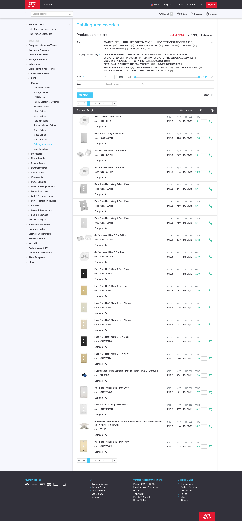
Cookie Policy (97, 490)
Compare (85, 110)
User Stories (185, 490)
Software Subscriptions (40, 234)
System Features (187, 487)
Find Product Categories (40, 34)
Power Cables (40, 139)
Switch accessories (189, 67)
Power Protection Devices (43, 201)
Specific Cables (41, 149)
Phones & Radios (37, 238)
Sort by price (186, 110)
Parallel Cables (41, 121)
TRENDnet (189, 45)
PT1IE (103, 429)
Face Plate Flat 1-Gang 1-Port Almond (112, 303)
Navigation (34, 243)
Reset (209, 95)
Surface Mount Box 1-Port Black (110, 167)
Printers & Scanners (38, 54)
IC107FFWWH (106, 392)
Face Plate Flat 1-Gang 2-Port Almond (112, 320)
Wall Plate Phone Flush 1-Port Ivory (111, 442)
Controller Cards (39, 168)
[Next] (84, 103)
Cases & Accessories (41, 210)
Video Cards (37, 177)
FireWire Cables (41, 106)
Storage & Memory (38, 59)
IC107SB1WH (106, 155)
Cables (34, 83)
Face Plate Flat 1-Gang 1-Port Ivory (111, 286)
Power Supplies (38, 182)
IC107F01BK (106, 273)
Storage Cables (41, 92)
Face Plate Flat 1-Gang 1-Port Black (111, 269)
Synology (127, 45)
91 (115, 103)
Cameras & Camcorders (40, 252)
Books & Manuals (39, 215)
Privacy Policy (97, 487)
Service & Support (37, 219)
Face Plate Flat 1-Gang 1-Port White (111, 218)
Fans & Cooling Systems (43, 186)
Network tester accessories (152, 61)
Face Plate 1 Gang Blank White (109, 133)
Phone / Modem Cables (45, 125)
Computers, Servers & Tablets (43, 45)
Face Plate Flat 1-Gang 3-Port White (111, 184)
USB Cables (39, 97)
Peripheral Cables (42, 87)
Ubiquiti (147, 48)
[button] (155, 5)
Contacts (95, 497)
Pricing (182, 494)
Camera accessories (177, 54)
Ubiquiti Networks (116, 48)
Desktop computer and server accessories (170, 58)
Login (200, 4)
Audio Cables (40, 130)
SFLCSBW (104, 375)
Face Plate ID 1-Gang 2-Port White (111, 404)
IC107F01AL (106, 307)
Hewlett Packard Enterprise (175, 42)
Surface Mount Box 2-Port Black (110, 252)
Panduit (110, 45)
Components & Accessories (42, 69)
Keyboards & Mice (40, 73)
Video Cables (40, 135)
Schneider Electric (149, 45)
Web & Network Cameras (43, 196)
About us (183, 500)
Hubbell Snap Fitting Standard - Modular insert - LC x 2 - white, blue (126, 371)
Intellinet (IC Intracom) (138, 42)
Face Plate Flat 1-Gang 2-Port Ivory (111, 354)
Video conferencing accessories (152, 70)
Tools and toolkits (116, 70)
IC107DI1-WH (106, 121)
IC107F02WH (106, 206)
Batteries (35, 205)
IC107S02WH (106, 409)
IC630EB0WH (106, 138)
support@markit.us (149, 487)
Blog (181, 497)
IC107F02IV (105, 358)
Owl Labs (172, 45)
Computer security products (122, 58)
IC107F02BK (106, 341)
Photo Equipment (37, 257)
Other (31, 262)
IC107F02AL (106, 324)
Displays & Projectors (39, 50)
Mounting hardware (117, 61)
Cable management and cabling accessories (132, 54)
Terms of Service (98, 484)
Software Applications (39, 224)
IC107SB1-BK (106, 172)
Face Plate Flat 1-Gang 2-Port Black (111, 337)
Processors (36, 154)
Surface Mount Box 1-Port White (110, 150)
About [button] (47, 4)
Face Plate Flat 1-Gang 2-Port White (111, 201)
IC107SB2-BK (106, 256)
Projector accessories (119, 67)
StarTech (112, 42)
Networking (34, 64)
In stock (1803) (177, 35)
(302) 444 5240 (147, 484)
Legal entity (96, 494)
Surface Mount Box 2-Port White (110, 235)
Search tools (34, 24)
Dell (134, 48)
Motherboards (38, 158)
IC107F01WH (106, 223)
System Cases (38, 163)
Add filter (85, 95)
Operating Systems (38, 229)
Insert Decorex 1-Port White (107, 116)
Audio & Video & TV (38, 248)
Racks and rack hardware (155, 67)
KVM (33, 78)
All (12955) (192, 35)
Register (211, 4)
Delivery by (206, 35)
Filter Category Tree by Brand (42, 29)
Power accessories (170, 64)
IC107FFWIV (106, 446)
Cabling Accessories (43, 144)
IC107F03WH (106, 189)
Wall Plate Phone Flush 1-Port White (111, 388)
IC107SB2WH (106, 239)
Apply (204, 77)
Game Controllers (39, 191)
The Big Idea (185, 484)
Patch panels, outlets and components (129, 64)
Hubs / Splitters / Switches (46, 102)
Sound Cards (37, 172)
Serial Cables (40, 116)
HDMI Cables (40, 111)
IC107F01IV (105, 290)
